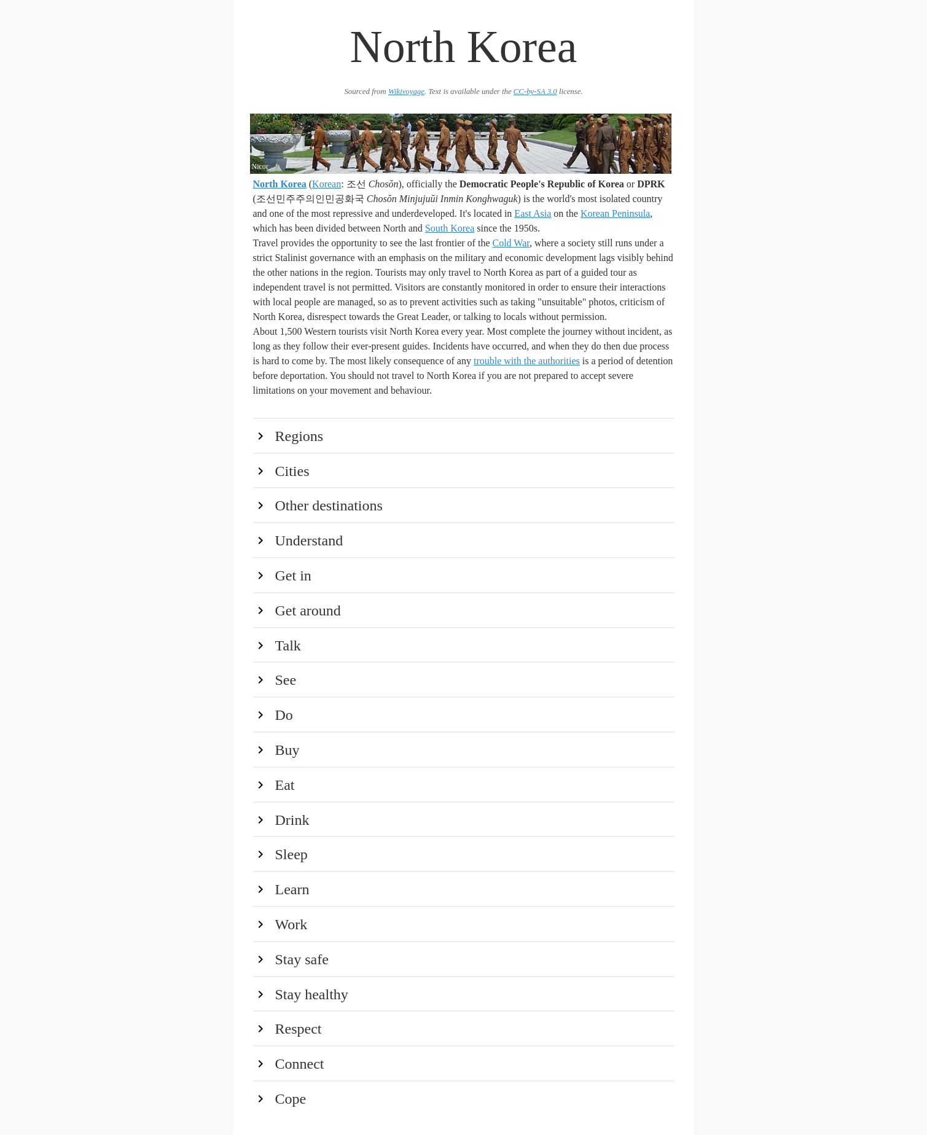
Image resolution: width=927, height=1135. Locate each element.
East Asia (532, 213)
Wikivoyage (406, 91)
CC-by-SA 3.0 (535, 91)
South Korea (449, 228)
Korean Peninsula (615, 213)
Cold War (511, 243)
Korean (326, 184)
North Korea (280, 184)
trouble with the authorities (527, 361)
